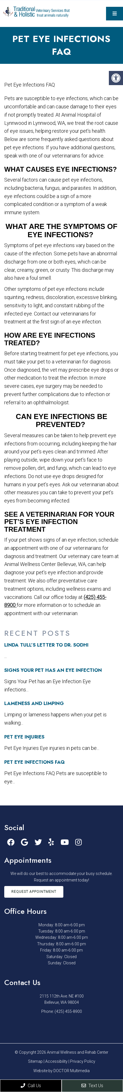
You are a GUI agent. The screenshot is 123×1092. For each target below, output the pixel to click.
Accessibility (56, 1061)
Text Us (92, 1085)
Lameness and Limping (34, 703)
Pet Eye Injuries (24, 736)
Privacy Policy (82, 1061)
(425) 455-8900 (68, 1011)
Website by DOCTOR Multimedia (61, 1070)
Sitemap (35, 1061)
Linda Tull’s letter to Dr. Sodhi (46, 644)
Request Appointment (33, 892)
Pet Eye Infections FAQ (34, 762)
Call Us (31, 1085)
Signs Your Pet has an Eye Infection (53, 670)
